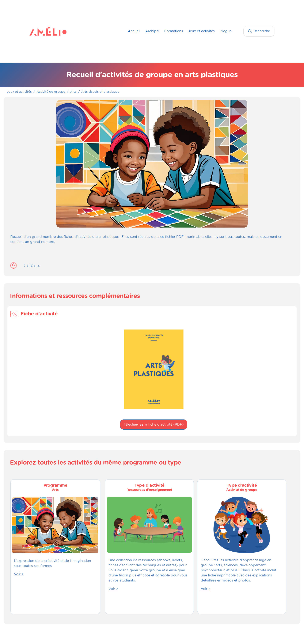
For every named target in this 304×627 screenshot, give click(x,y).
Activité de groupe (51, 91)
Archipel (152, 31)
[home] (38, 31)
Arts (73, 91)
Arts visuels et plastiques (100, 91)
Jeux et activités (201, 31)
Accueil (134, 31)
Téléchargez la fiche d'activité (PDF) (154, 424)
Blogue (226, 31)
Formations (173, 31)
